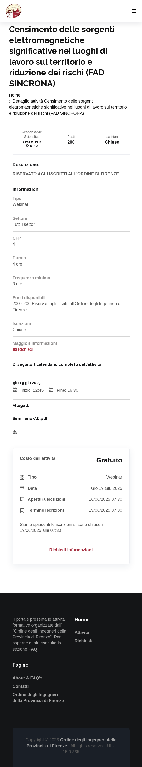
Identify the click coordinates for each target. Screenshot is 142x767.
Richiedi (23, 349)
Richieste (84, 640)
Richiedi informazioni (71, 550)
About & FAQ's (28, 678)
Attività (82, 632)
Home (14, 95)
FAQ (33, 649)
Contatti (21, 686)
